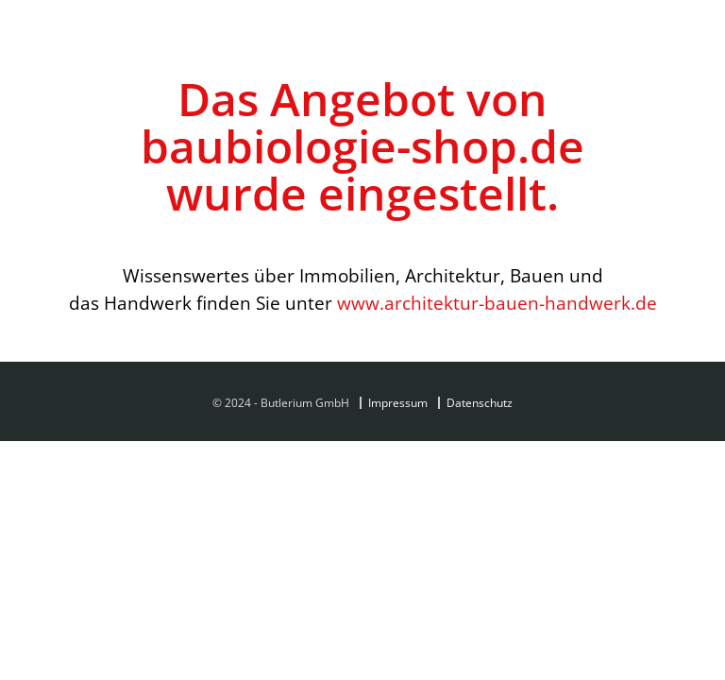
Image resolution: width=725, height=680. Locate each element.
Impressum (398, 403)
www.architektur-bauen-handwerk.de (497, 303)
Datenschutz (480, 403)
